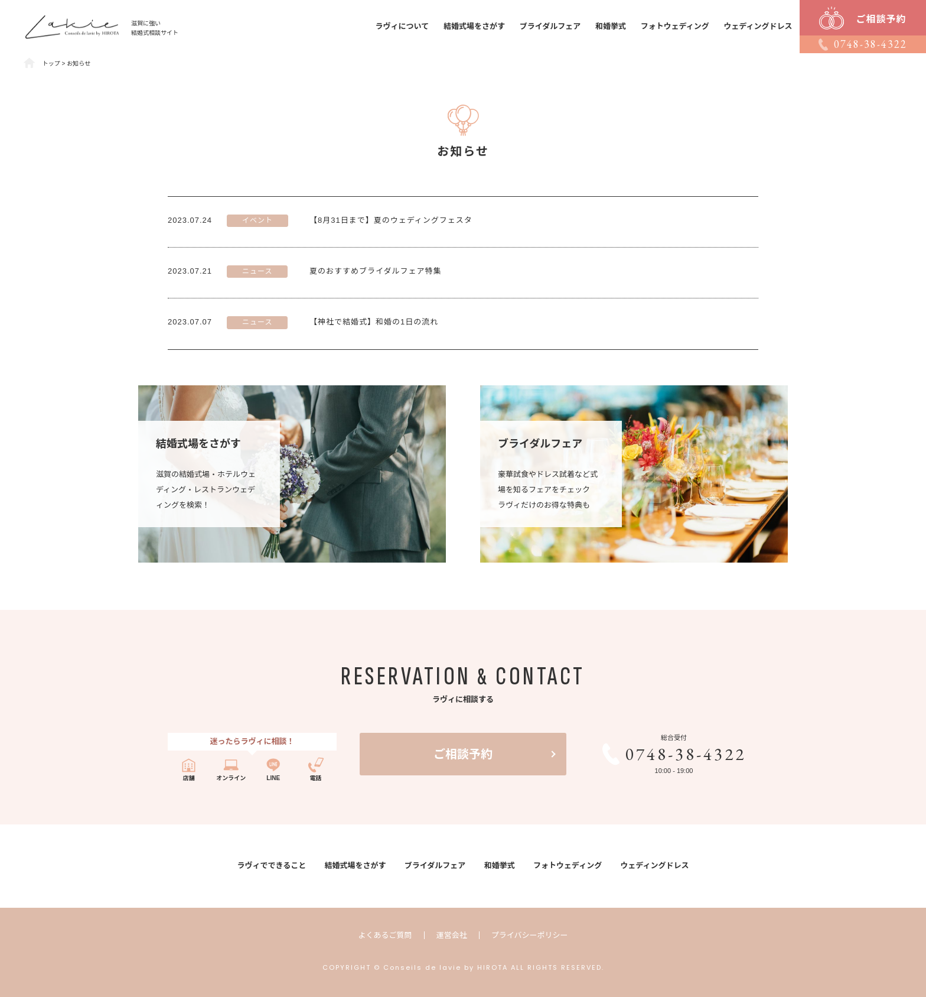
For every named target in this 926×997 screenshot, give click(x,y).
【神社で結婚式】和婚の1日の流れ (373, 321)
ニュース (257, 271)
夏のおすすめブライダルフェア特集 (375, 271)
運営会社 (451, 935)
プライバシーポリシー (529, 935)
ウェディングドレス (758, 26)
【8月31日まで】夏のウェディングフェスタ (390, 220)
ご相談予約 (463, 754)
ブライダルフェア (550, 26)
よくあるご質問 (385, 935)
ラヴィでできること (271, 865)
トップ (51, 63)
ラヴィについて (402, 26)
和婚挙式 (610, 26)
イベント (257, 220)
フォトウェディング (675, 26)
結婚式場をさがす (474, 26)
